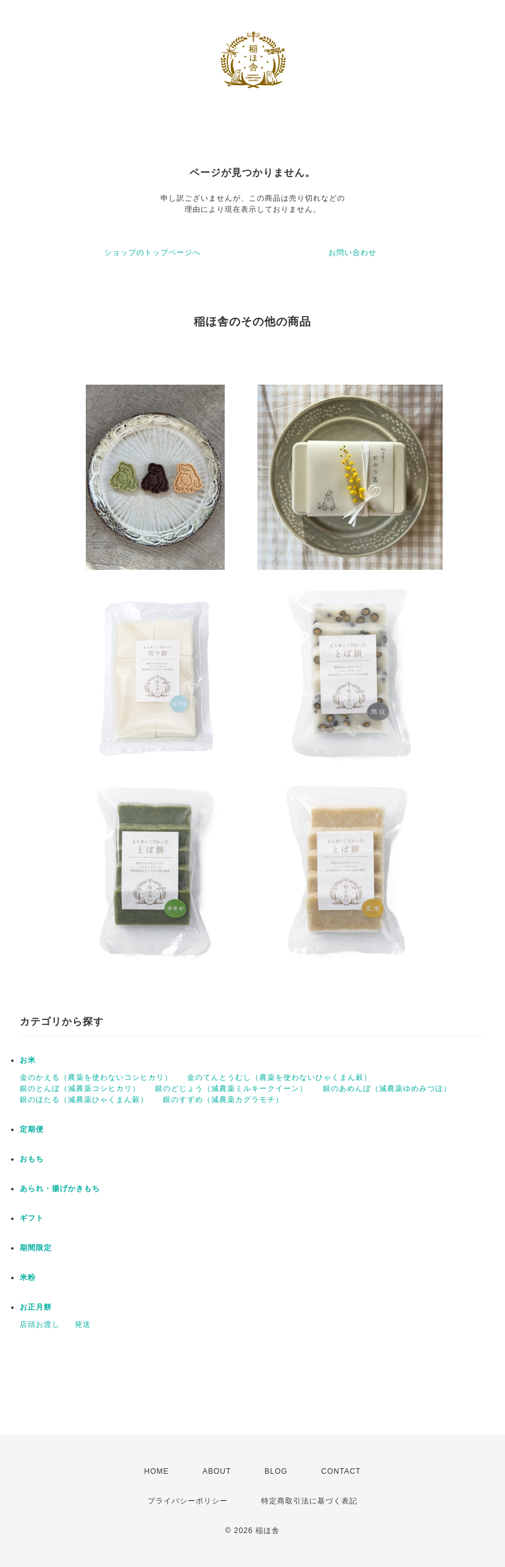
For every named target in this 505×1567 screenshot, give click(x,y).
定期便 (32, 1129)
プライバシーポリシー (188, 1501)
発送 (83, 1324)
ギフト (32, 1218)
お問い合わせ (352, 252)
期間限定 (36, 1247)
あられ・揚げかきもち (60, 1188)
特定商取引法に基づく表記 (309, 1501)
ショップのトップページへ (152, 252)
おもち (32, 1159)
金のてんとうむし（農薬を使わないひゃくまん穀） (279, 1077)
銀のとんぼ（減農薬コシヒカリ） (80, 1088)
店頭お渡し (40, 1324)
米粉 (28, 1277)
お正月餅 (36, 1307)
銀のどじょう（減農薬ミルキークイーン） (231, 1088)
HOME (156, 1471)
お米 (28, 1060)
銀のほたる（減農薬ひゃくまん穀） (84, 1099)
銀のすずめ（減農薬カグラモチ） (223, 1099)
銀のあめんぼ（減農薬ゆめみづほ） (387, 1088)
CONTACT (341, 1471)
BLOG (276, 1471)
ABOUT (216, 1471)
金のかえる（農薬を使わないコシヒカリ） (96, 1077)
